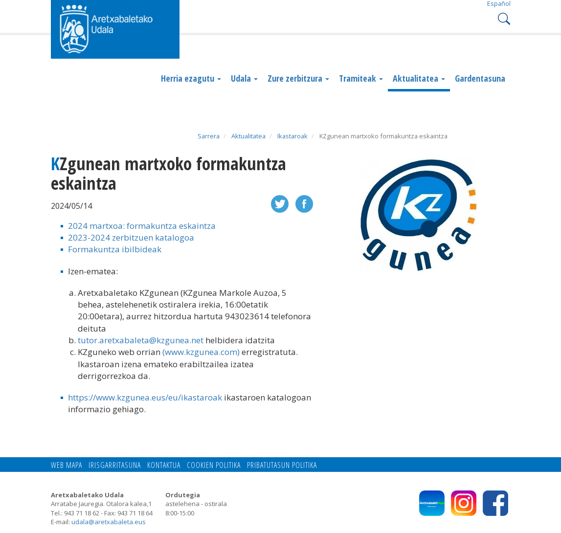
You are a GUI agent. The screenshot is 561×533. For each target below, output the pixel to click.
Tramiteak (361, 78)
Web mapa (66, 465)
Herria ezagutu (191, 78)
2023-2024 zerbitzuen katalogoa (131, 237)
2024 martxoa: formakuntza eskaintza (142, 225)
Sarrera (209, 136)
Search (503, 18)
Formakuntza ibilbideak (114, 249)
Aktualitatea (419, 78)
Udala (244, 78)
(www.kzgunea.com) (201, 351)
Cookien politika (214, 465)
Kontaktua (163, 465)
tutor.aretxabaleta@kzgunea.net (140, 340)
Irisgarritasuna (115, 465)
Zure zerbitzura (298, 78)
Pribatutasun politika (282, 465)
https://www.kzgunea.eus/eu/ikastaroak (145, 397)
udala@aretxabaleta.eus (108, 521)
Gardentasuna (480, 78)
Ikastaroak (292, 136)
